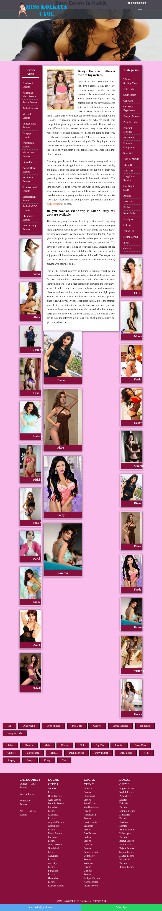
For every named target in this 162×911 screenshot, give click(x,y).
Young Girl (129, 231)
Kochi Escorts (91, 882)
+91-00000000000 (136, 2)
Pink (82, 745)
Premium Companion (129, 145)
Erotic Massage (120, 725)
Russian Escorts (27, 794)
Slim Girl (128, 170)
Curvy (47, 760)
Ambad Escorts (30, 108)
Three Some (33, 752)
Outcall (127, 248)
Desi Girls (128, 201)
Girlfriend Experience (129, 108)
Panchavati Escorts (28, 85)
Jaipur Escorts (91, 852)
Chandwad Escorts (28, 218)
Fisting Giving (130, 236)
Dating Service (76, 752)
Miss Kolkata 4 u (82, 901)
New (64, 760)
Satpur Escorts (30, 102)
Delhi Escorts (55, 796)
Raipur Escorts (126, 841)
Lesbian (119, 745)
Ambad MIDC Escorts (30, 208)
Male (47, 745)
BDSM (54, 752)
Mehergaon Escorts (28, 154)
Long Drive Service (129, 178)
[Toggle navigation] (140, 9)
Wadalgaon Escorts (28, 145)
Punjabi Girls (130, 122)
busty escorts (53, 204)
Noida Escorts (55, 844)
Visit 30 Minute (131, 159)
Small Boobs (125, 752)
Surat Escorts (90, 822)
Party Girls (128, 137)
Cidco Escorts (30, 162)
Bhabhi (126, 207)
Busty (30, 760)
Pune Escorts (90, 803)
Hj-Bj (146, 752)
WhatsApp (121, 907)
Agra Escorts (54, 799)
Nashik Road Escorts (29, 170)
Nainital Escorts (127, 811)
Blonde (64, 745)
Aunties (127, 195)
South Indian (129, 95)
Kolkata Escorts (56, 885)
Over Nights (29, 725)
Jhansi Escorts (55, 833)
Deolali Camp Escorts (30, 227)
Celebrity (128, 225)
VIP (9, 725)
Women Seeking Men (130, 81)
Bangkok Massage (127, 130)
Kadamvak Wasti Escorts (29, 94)
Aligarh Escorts (56, 822)
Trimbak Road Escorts (30, 189)
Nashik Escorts (126, 792)
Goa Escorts (90, 833)
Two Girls (77, 725)
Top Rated (145, 725)
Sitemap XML (100, 901)
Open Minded (53, 725)
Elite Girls (128, 89)
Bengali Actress (131, 116)
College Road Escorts (29, 125)
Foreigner (128, 219)
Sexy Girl (128, 153)
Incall (126, 242)
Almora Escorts (127, 829)
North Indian (129, 213)
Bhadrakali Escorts (28, 179)
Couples (97, 725)
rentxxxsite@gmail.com (41, 907)
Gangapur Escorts (27, 135)
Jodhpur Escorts (92, 878)
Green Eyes (140, 745)
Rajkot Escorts (126, 848)
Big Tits (100, 745)
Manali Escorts (126, 855)
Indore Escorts (91, 885)
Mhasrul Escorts (27, 116)
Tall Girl (127, 164)
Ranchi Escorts (126, 867)
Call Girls (128, 100)
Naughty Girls (14, 733)
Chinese (11, 752)
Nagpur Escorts (127, 788)
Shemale (29, 745)
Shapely (11, 760)
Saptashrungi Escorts (29, 198)
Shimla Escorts (126, 852)
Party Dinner (101, 752)
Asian (10, 745)
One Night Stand (128, 188)
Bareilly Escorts (56, 803)
